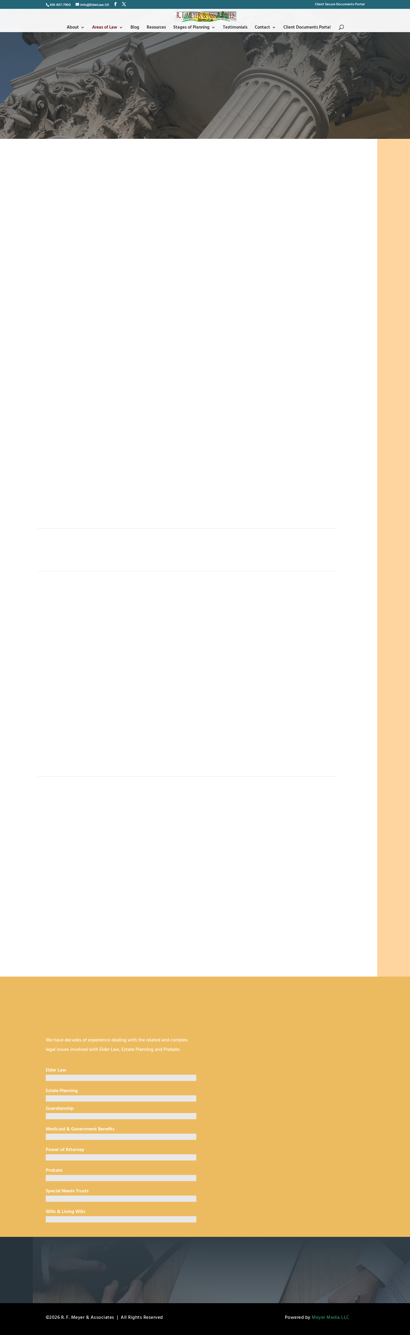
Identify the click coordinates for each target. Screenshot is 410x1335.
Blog (134, 28)
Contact (263, 28)
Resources (156, 28)
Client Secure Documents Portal (340, 5)
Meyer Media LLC (330, 1317)
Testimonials (235, 28)
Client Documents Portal (307, 28)
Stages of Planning (191, 28)
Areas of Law (103, 28)
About (72, 28)
